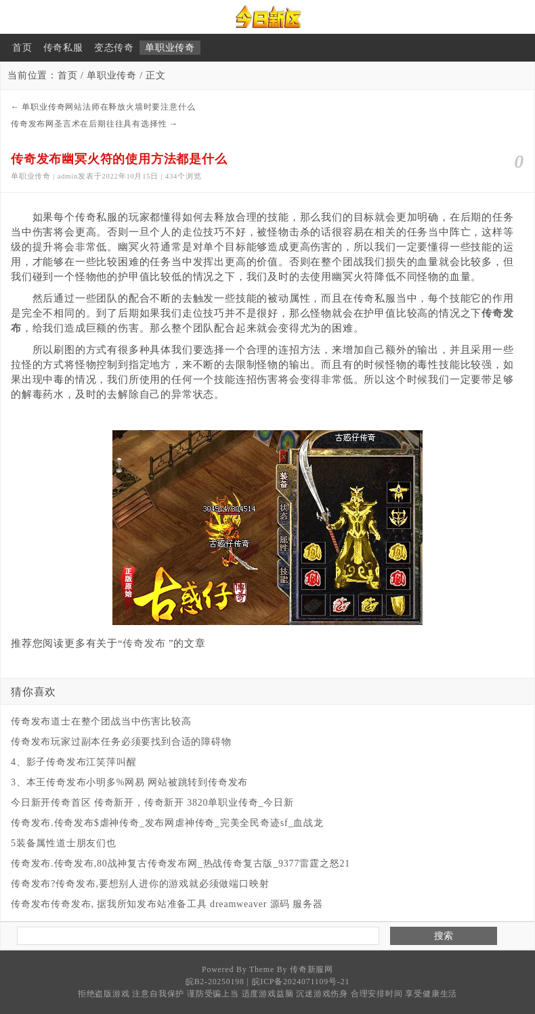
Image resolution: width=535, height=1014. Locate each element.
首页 (22, 48)
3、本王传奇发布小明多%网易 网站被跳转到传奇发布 (129, 782)
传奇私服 (63, 48)
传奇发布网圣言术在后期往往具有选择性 (89, 124)
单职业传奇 (170, 48)
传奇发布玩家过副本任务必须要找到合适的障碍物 (121, 742)
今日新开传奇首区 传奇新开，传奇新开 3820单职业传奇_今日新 (152, 803)
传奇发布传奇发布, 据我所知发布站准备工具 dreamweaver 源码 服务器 (167, 904)
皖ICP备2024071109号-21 (301, 981)
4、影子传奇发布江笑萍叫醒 (73, 762)
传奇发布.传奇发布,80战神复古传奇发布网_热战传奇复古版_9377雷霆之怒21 (180, 863)
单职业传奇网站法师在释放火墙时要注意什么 (108, 107)
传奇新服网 (311, 969)
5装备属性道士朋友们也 (63, 843)
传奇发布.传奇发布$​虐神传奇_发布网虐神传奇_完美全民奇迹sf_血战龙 (167, 823)
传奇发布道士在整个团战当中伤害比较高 (101, 721)
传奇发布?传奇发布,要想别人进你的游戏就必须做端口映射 (140, 884)
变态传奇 (114, 48)
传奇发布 (144, 643)
